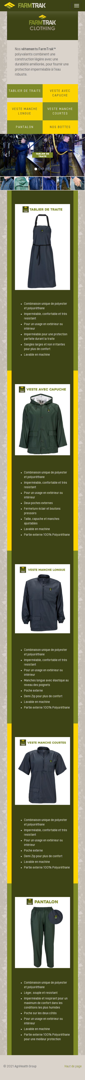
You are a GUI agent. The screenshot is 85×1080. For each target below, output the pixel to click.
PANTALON (25, 127)
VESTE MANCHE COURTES (60, 111)
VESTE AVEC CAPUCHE (60, 93)
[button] (6, 155)
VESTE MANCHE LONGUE (25, 111)
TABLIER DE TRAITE (25, 91)
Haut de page (73, 1066)
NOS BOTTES (60, 127)
